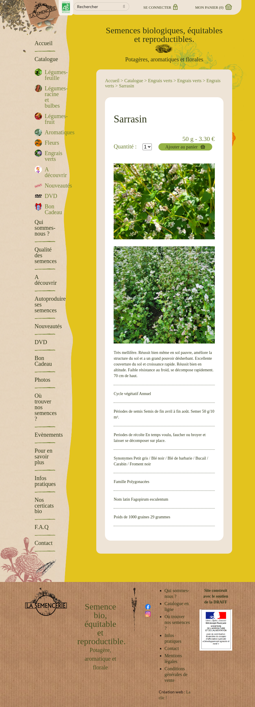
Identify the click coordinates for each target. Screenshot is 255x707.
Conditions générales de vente (176, 674)
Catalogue (133, 80)
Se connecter (160, 7)
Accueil (112, 80)
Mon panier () (213, 7)
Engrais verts (160, 80)
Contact (172, 648)
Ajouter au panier (181, 146)
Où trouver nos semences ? (177, 622)
